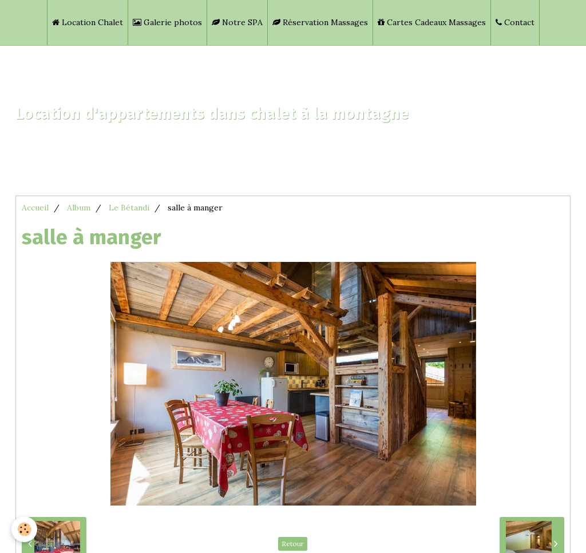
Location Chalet (87, 22)
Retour (293, 543)
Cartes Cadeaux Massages (432, 22)
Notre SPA (237, 22)
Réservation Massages (320, 22)
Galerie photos (167, 22)
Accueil (35, 207)
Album (78, 207)
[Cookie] (24, 529)
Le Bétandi (129, 207)
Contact (515, 22)
